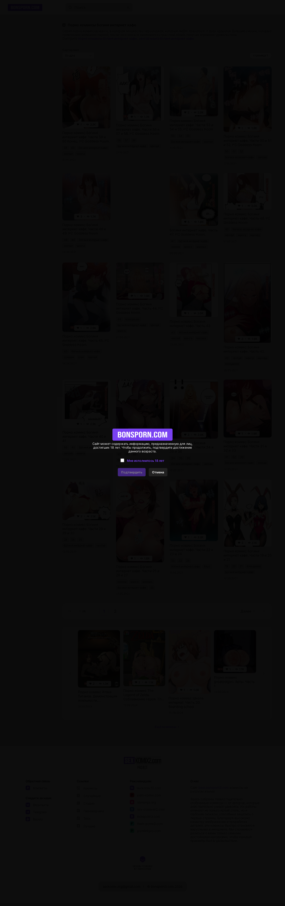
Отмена (158, 472)
